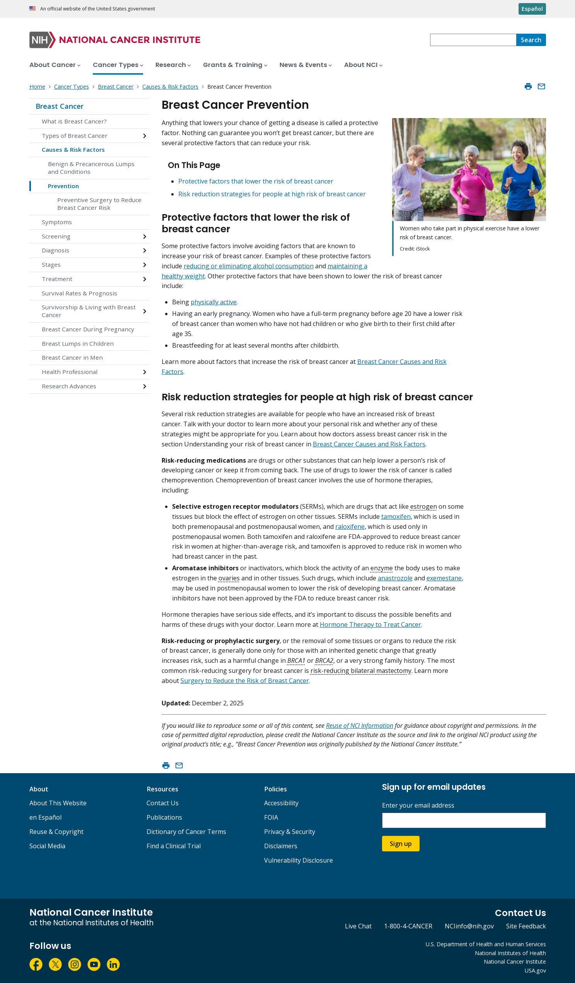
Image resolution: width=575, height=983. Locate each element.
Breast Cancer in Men (72, 357)
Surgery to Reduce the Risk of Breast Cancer (245, 680)
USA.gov (535, 970)
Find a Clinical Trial (174, 846)
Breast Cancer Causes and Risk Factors (369, 444)
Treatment (57, 279)
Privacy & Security (289, 831)
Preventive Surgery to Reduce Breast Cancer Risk (99, 203)
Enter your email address (418, 805)
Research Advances (69, 386)
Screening (56, 236)
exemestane (444, 578)
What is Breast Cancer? (74, 121)
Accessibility (281, 803)
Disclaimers (280, 846)
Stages (51, 264)
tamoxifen (396, 516)
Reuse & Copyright (56, 831)
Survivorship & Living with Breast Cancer (89, 311)
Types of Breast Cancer (74, 135)
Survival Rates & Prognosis (79, 293)
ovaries (229, 578)
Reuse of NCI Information (359, 725)
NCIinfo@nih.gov (469, 926)
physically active (214, 302)
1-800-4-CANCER (408, 926)
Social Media (47, 846)
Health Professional (69, 372)
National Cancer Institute (515, 961)
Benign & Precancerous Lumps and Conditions (91, 167)
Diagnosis (55, 250)
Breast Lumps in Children (78, 343)
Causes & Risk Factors (73, 149)
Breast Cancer (60, 106)
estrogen (423, 506)
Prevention (63, 186)
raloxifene (350, 526)
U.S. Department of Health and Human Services (486, 944)
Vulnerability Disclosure (298, 860)
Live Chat (358, 926)
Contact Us (163, 803)
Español (532, 8)
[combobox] (473, 40)
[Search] (531, 40)
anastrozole (395, 578)
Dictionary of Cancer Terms (186, 831)
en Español (45, 817)
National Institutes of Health (510, 953)
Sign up (401, 843)
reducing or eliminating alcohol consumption (249, 266)
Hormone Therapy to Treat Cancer (370, 624)
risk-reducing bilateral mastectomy (361, 670)
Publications (164, 817)
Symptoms (57, 222)
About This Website (58, 803)
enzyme (381, 568)
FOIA (271, 817)
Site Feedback (526, 926)
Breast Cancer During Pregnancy (88, 329)
